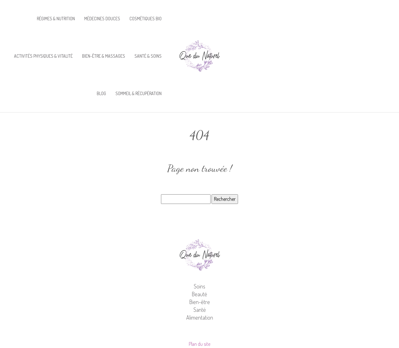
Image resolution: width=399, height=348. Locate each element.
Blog (101, 93)
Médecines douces (102, 18)
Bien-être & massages (103, 56)
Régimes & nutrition (56, 18)
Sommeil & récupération (138, 93)
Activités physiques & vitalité (43, 56)
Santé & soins (148, 56)
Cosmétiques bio (145, 18)
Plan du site (199, 344)
